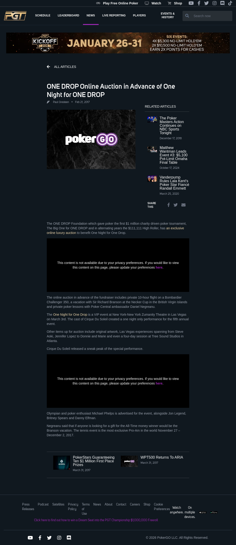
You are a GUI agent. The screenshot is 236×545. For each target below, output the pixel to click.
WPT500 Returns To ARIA (162, 457)
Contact (121, 504)
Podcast (43, 504)
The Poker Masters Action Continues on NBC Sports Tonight (172, 125)
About (108, 504)
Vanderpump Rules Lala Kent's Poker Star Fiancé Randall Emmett (174, 182)
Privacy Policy (73, 507)
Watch (153, 3)
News (97, 504)
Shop (175, 3)
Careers (135, 504)
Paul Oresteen (61, 102)
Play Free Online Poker (117, 3)
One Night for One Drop (70, 314)
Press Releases (28, 507)
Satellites (58, 504)
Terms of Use (86, 509)
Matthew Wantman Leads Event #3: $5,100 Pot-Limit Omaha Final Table (174, 155)
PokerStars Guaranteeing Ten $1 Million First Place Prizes (94, 461)
